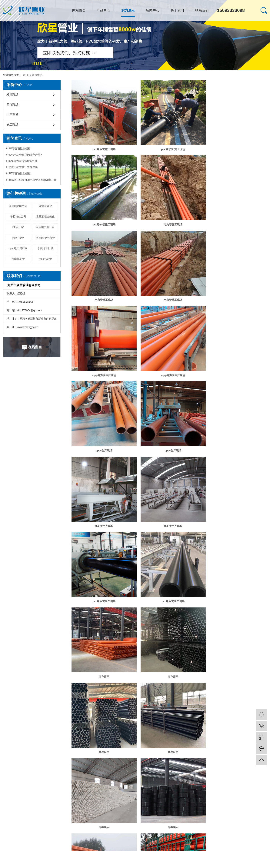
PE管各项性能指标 (19, 148)
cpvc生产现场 (236, 292)
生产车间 (12, 114)
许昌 (58, 694)
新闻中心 (152, 10)
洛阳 (81, 694)
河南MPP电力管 (45, 237)
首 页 (26, 75)
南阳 (76, 694)
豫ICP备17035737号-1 (14, 690)
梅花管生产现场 (169, 365)
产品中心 (103, 10)
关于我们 (177, 10)
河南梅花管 (18, 258)
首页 (152, 668)
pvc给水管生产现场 (102, 437)
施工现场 (12, 124)
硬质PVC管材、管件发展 (23, 167)
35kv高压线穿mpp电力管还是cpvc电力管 (32, 179)
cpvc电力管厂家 (18, 248)
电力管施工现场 (103, 219)
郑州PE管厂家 (106, 686)
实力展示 (128, 10)
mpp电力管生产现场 (103, 292)
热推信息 (7, 697)
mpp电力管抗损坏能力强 (22, 160)
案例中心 (37, 75)
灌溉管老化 (45, 206)
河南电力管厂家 (45, 227)
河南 (17, 694)
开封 (38, 694)
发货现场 (12, 94)
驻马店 (70, 694)
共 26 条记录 (137, 668)
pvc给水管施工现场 (102, 146)
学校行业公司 (18, 216)
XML (44, 697)
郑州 (22, 694)
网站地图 (29, 697)
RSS (38, 697)
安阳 (32, 694)
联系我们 (202, 10)
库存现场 (12, 104)
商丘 (48, 694)
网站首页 (79, 10)
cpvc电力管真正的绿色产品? (25, 154)
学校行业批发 (45, 248)
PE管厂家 (18, 227)
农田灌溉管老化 (45, 216)
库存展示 (236, 437)
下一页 (178, 668)
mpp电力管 (45, 258)
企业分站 (18, 697)
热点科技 (42, 690)
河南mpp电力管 (18, 206)
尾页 (190, 668)
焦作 (43, 694)
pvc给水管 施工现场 (169, 146)
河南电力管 (92, 686)
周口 (63, 694)
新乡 (27, 694)
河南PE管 (18, 237)
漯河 (53, 694)
